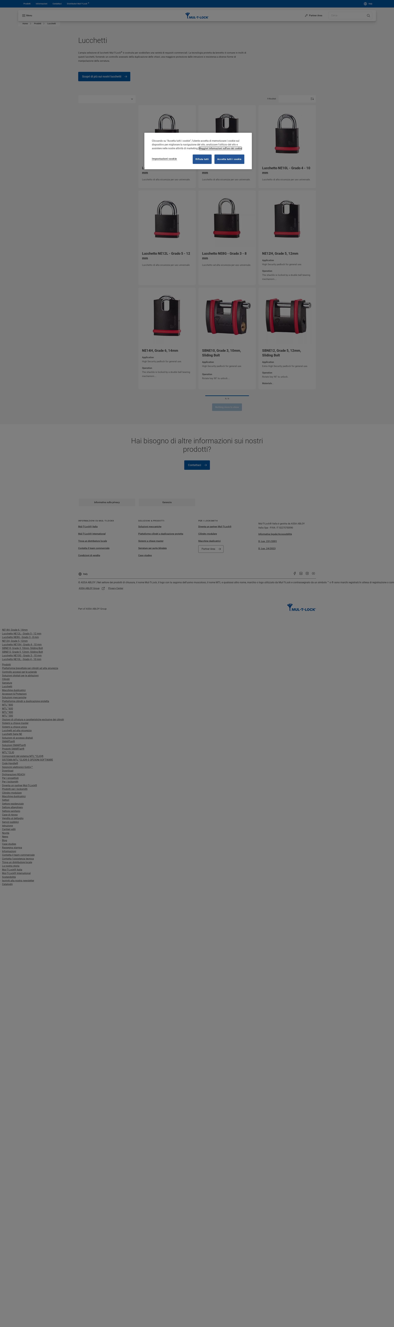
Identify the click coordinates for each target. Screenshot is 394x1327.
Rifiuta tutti (202, 159)
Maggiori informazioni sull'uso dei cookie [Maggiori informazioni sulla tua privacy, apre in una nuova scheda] (220, 148)
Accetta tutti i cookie (229, 159)
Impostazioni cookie (164, 158)
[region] (198, 151)
